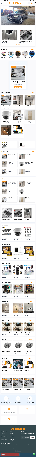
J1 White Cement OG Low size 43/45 (6, 105)
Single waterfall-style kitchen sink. (25, 41)
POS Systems (18, 135)
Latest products (3, 437)
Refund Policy (12, 437)
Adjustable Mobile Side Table (6, 332)
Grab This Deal (18, 87)
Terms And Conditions (13, 434)
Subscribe (32, 437)
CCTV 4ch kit (16, 238)
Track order (3, 440)
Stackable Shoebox (6, 351)
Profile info (3, 433)
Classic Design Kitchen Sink (18, 219)
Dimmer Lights (18, 121)
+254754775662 (4, 0)
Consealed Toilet (11, 142)
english (32, 0)
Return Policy (12, 439)
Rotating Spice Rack (17, 294)
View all (18, 44)
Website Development (6, 370)
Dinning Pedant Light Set (17, 313)
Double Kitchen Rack (6, 294)
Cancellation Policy (13, 440)
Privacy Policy (12, 436)
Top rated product (4, 439)
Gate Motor (27, 142)
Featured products (4, 434)
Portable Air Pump (5, 276)
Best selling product (4, 436)
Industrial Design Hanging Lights (6, 135)
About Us (11, 433)
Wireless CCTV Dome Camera (6, 121)
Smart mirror (4, 41)
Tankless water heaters (5, 257)
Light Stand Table (28, 313)
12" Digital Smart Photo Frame (18, 257)
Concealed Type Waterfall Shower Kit (18, 105)
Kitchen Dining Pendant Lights (6, 313)
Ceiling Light (29, 105)
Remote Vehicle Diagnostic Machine (17, 276)
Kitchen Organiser (28, 294)
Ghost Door (30, 121)
